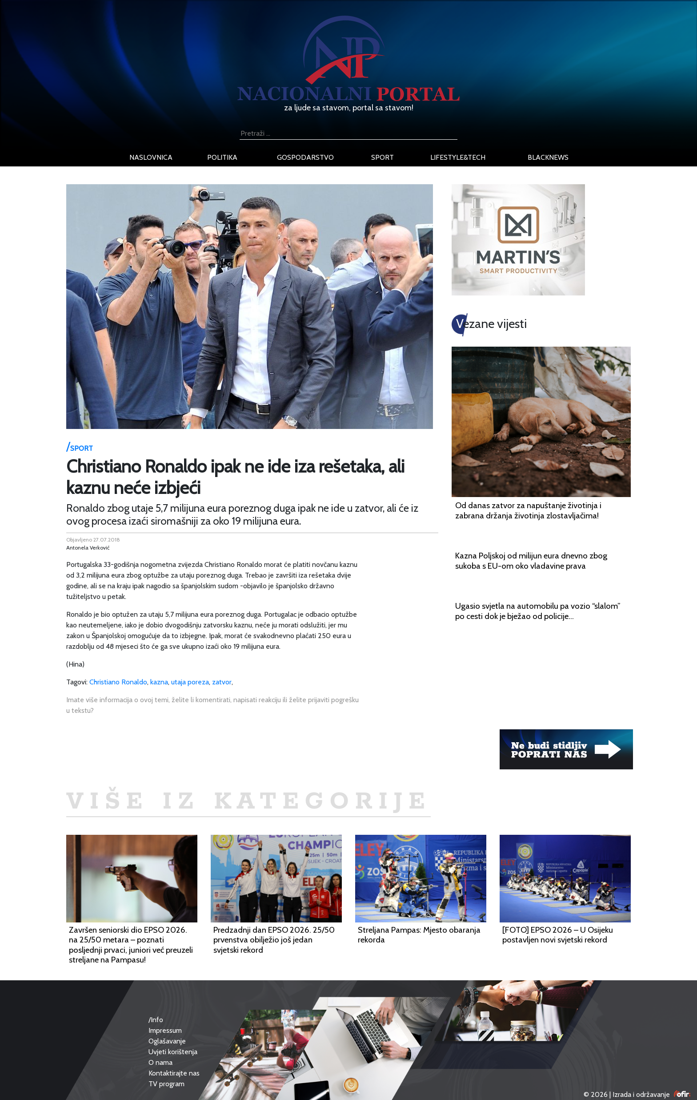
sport (382, 157)
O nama (160, 1062)
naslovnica (150, 157)
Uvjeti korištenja (172, 1051)
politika (222, 157)
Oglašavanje (167, 1041)
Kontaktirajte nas (174, 1073)
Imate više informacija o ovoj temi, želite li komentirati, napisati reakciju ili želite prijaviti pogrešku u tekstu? (212, 705)
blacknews (548, 157)
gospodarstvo (305, 157)
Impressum (165, 1030)
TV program (166, 1084)
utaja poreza (190, 682)
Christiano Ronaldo (118, 682)
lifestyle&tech (457, 157)
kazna (159, 682)
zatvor (222, 682)
